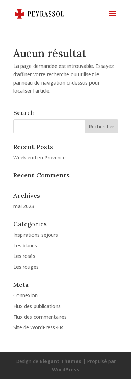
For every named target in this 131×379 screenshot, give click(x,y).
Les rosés (24, 256)
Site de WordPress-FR (38, 327)
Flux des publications (37, 306)
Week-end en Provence (39, 157)
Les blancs (25, 245)
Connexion (25, 295)
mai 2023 (23, 206)
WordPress (65, 369)
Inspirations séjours (35, 234)
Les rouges (26, 266)
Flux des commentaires (40, 317)
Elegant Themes (60, 361)
